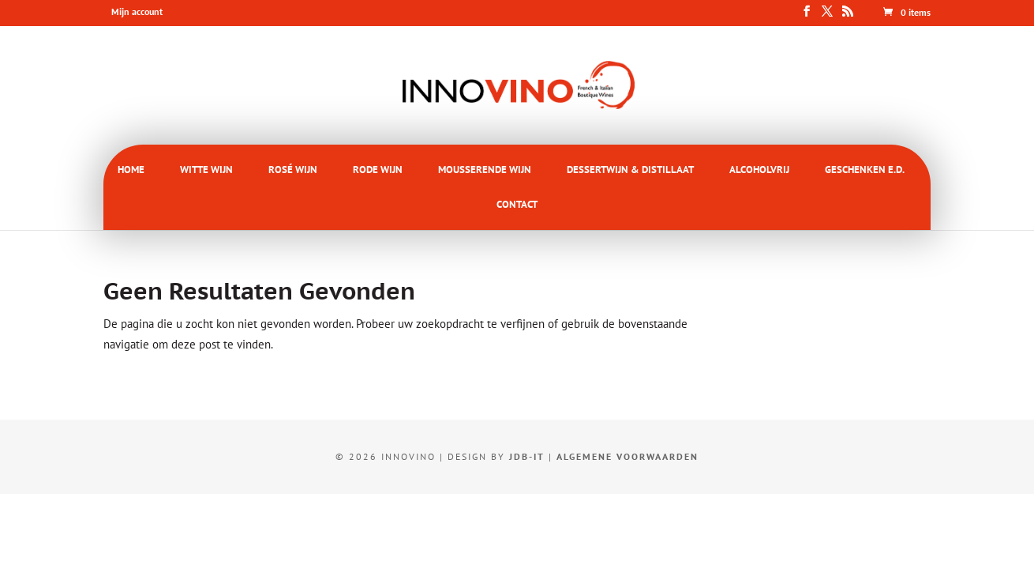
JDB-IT (527, 456)
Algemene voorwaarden (627, 456)
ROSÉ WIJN (292, 169)
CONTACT (517, 204)
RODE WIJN (378, 169)
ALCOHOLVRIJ (759, 169)
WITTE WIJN (206, 169)
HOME (131, 169)
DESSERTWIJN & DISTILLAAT (630, 169)
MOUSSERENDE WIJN (484, 169)
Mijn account (137, 11)
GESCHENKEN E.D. (865, 169)
